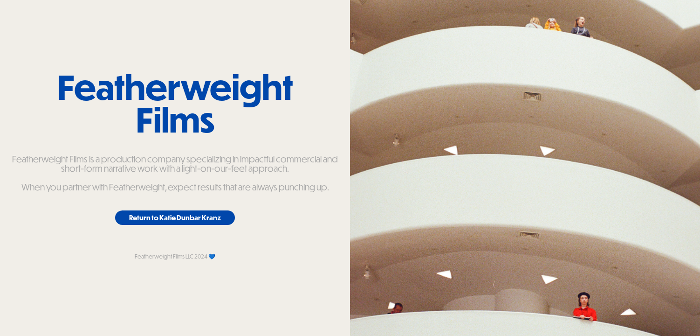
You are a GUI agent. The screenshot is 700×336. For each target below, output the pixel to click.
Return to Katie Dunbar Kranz (175, 217)
